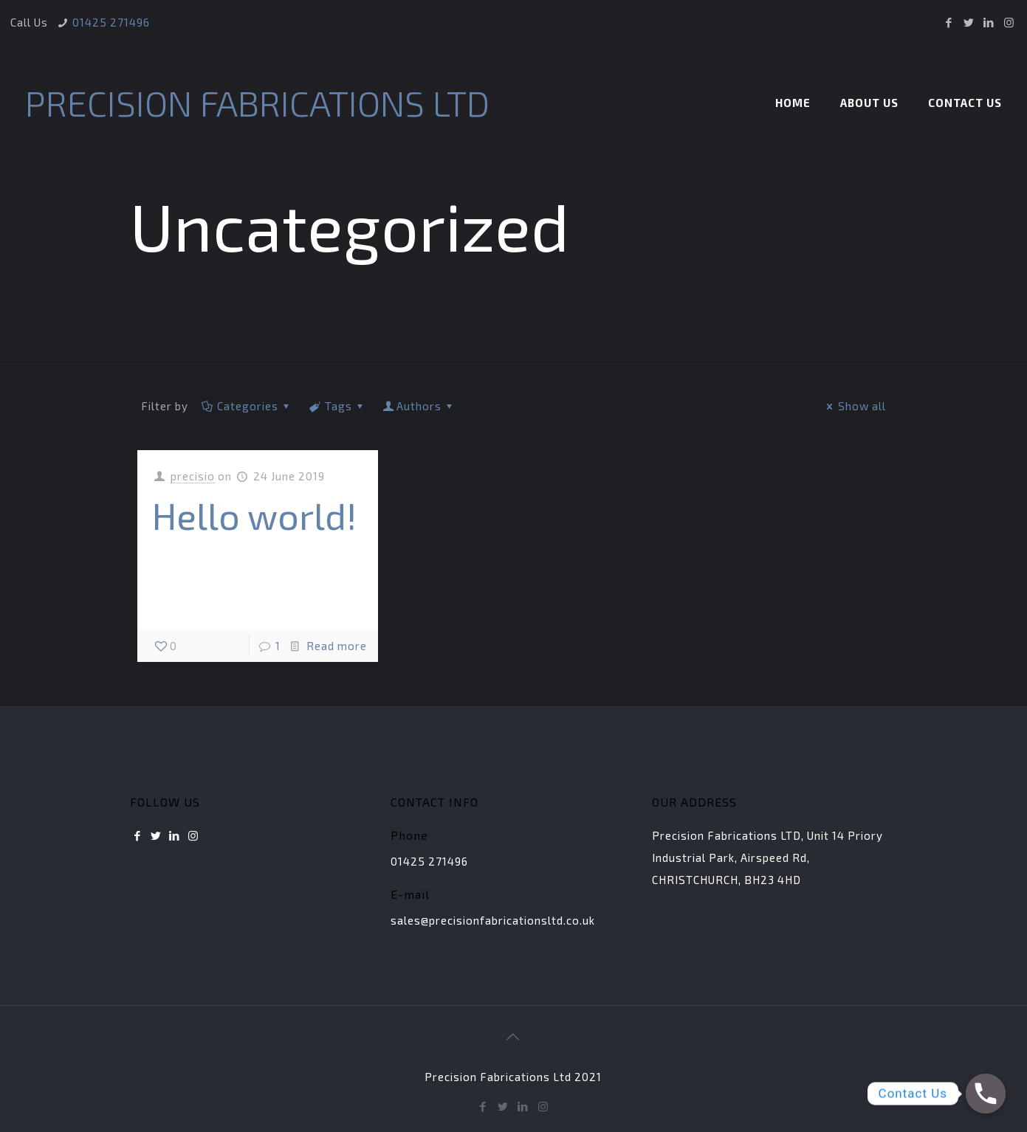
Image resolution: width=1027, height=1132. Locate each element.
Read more (336, 645)
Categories (246, 406)
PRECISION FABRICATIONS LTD (257, 102)
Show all (854, 406)
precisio (193, 476)
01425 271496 (111, 22)
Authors (419, 406)
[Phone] (986, 1094)
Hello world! (254, 515)
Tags (337, 406)
